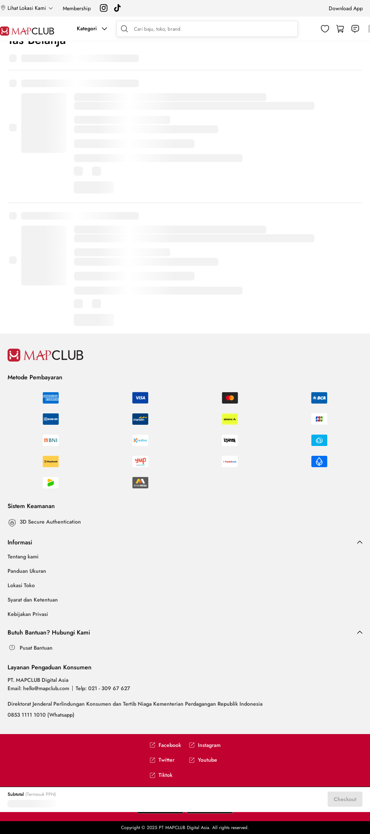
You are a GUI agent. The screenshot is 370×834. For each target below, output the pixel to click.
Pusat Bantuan (36, 647)
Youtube (203, 760)
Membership (77, 8)
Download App (346, 8)
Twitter (161, 760)
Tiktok (161, 775)
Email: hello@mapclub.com (38, 688)
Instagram (205, 745)
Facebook (165, 745)
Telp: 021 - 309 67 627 (103, 688)
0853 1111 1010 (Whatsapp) (41, 715)
